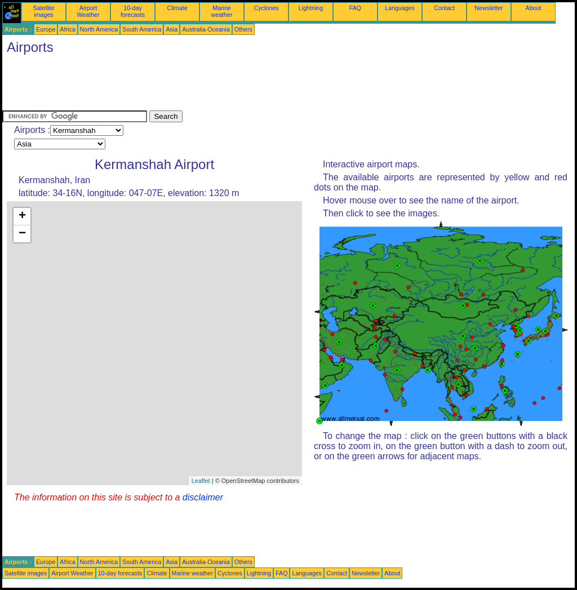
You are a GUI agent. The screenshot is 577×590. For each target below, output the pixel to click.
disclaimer (203, 497)
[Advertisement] (207, 85)
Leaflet (201, 480)
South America (141, 29)
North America (99, 29)
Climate (177, 8)
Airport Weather (88, 11)
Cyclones (266, 8)
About (534, 8)
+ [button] (22, 216)
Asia (171, 29)
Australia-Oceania (206, 29)
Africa (67, 29)
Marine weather (222, 11)
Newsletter (488, 8)
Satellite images (44, 11)
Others (243, 29)
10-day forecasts (133, 11)
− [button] (22, 233)
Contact (444, 8)
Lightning (311, 8)
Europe (45, 29)
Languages (400, 8)
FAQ (355, 8)
